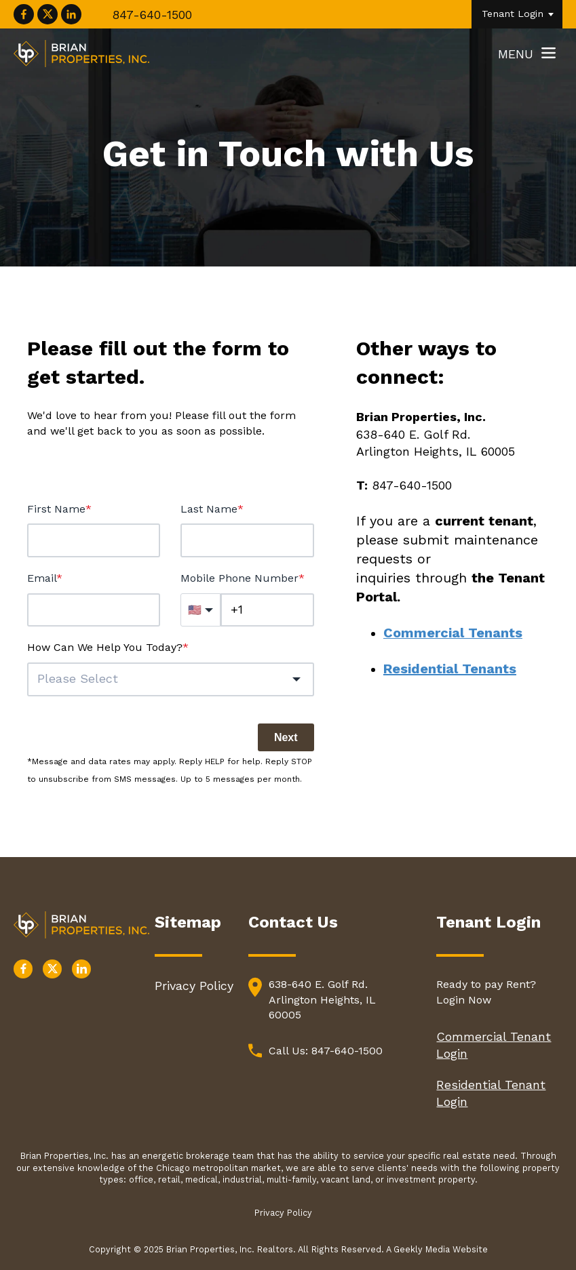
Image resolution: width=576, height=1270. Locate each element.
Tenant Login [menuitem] (512, 13)
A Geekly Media (419, 1249)
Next (286, 737)
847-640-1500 (152, 14)
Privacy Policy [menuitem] (194, 985)
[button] (170, 679)
